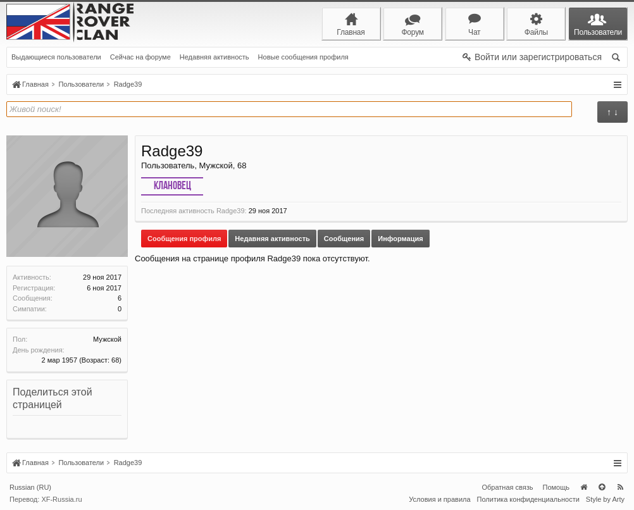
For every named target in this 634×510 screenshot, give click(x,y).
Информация (400, 238)
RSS (620, 487)
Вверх (601, 487)
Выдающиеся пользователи (56, 57)
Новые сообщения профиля (303, 57)
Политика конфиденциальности (528, 499)
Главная (583, 487)
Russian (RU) (30, 487)
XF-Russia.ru (61, 499)
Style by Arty (605, 499)
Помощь (556, 487)
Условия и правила (439, 499)
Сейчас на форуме (140, 57)
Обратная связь (507, 487)
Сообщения (344, 238)
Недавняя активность (214, 57)
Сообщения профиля (184, 238)
